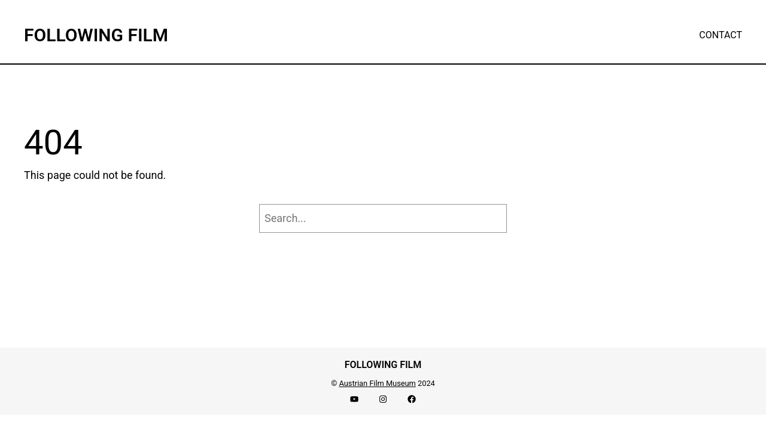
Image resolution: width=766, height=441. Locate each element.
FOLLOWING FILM (96, 35)
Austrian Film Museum (377, 383)
